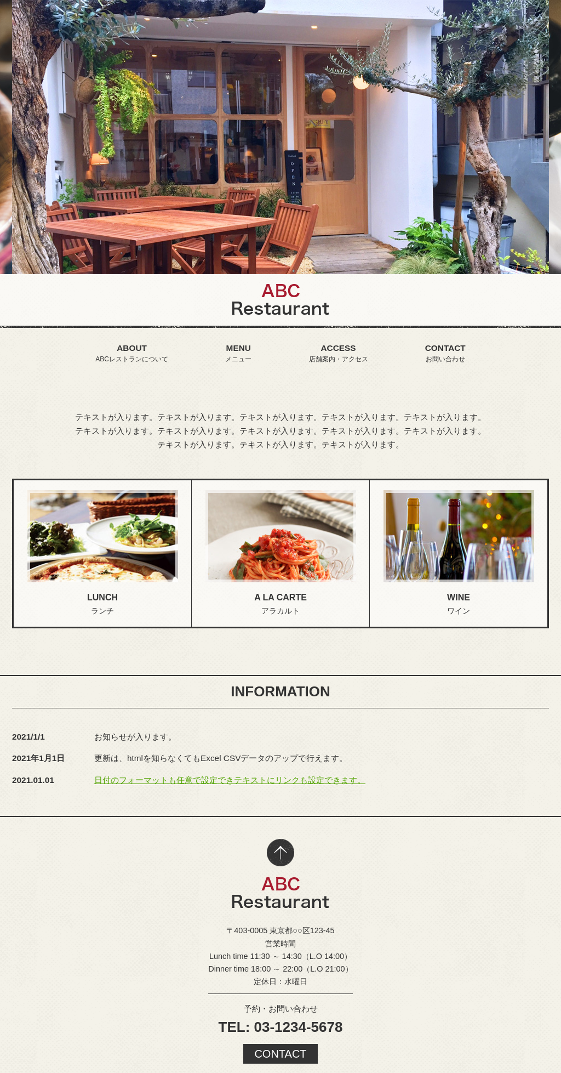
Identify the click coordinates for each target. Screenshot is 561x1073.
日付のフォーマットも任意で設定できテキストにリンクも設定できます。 (229, 780)
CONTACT (280, 1054)
